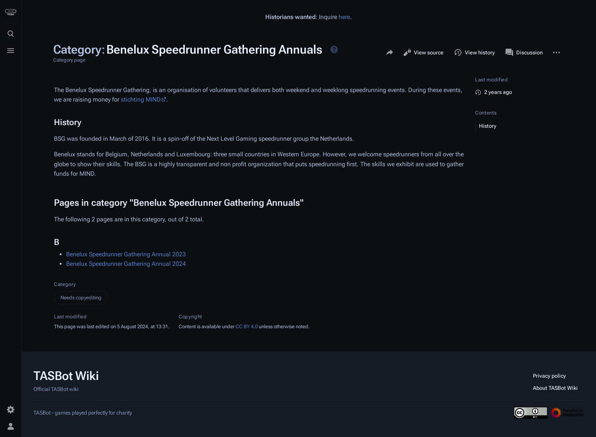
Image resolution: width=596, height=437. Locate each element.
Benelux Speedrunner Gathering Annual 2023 (126, 254)
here (344, 17)
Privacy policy (549, 376)
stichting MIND (141, 99)
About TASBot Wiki (555, 388)
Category (65, 284)
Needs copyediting (80, 297)
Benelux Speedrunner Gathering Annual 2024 (126, 263)
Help (334, 49)
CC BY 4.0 (247, 326)
